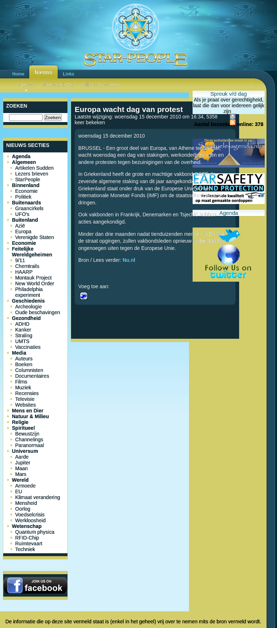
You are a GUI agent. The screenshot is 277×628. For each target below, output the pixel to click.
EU (18, 491)
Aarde (21, 457)
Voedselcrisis (30, 514)
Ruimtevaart (28, 543)
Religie (20, 422)
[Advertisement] (155, 369)
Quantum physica (34, 532)
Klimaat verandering (37, 497)
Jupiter (22, 462)
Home (18, 74)
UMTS (22, 341)
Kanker (23, 330)
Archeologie (28, 306)
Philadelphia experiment (29, 292)
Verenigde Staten (34, 237)
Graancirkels (29, 208)
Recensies (27, 393)
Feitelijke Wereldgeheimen (32, 251)
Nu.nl (130, 260)
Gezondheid (26, 318)
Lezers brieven (31, 174)
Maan (21, 468)
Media (19, 353)
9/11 (20, 260)
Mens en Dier (27, 410)
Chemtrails (27, 266)
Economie (26, 191)
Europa (23, 231)
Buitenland (25, 220)
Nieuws (43, 72)
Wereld (20, 480)
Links (68, 74)
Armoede (25, 486)
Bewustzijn (27, 434)
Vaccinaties (28, 347)
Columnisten (29, 370)
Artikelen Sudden (34, 168)
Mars (20, 474)
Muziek (23, 387)
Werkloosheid (30, 520)
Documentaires (32, 376)
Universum (25, 451)
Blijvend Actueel (100, 84)
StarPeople (27, 179)
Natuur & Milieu (30, 416)
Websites (25, 405)
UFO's (22, 214)
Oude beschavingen (37, 312)
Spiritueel (23, 428)
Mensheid (26, 503)
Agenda (21, 156)
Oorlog (22, 509)
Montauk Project (33, 278)
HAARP (23, 272)
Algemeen (24, 162)
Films (21, 382)
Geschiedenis (28, 301)
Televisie (25, 399)
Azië (20, 226)
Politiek (23, 197)
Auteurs (23, 358)
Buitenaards (26, 202)
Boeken (23, 364)
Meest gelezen (58, 84)
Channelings (29, 439)
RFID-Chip (27, 538)
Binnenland (25, 185)
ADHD (22, 324)
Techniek (25, 549)
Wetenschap (26, 526)
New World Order (34, 283)
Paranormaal (29, 445)
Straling (23, 335)
